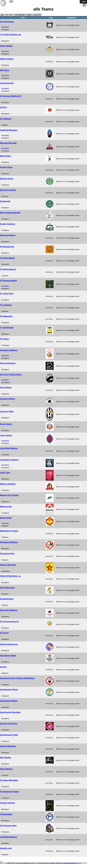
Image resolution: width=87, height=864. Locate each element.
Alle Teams (9, 15)
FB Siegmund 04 (7, 247)
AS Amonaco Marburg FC (10, 96)
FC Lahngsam (6, 305)
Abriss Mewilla (6, 46)
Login (11, 1)
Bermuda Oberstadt (8, 143)
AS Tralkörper (6, 119)
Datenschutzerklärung (70, 863)
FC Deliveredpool (7, 258)
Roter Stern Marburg (8, 610)
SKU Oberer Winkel (8, 656)
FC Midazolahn (6, 316)
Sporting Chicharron (8, 724)
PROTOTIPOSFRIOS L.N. (10, 576)
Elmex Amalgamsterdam (10, 213)
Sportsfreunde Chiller (9, 735)
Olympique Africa (7, 554)
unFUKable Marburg (8, 837)
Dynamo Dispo (6, 167)
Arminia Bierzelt (7, 83)
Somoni (3, 667)
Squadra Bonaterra (8, 746)
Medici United (6, 518)
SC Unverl (4, 633)
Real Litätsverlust (7, 588)
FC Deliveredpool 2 (8, 269)
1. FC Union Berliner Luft (10, 35)
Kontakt (58, 863)
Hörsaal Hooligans (8, 363)
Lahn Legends (6, 435)
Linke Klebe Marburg (9, 448)
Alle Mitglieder (20, 15)
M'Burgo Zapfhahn (8, 484)
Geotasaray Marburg (8, 350)
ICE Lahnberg (6, 387)
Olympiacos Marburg (9, 542)
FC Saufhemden (7, 328)
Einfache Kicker (6, 179)
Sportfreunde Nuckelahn (10, 712)
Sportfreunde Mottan (8, 701)
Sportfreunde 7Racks (9, 690)
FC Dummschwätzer (8, 281)
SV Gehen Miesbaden (9, 780)
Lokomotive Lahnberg (9, 460)
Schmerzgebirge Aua (9, 644)
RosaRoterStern (7, 599)
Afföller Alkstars (7, 59)
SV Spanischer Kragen (9, 792)
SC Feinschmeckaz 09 (9, 622)
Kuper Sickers (6, 424)
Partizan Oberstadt (8, 565)
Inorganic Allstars (7, 399)
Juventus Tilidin (6, 411)
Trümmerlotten (6, 814)
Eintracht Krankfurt (8, 190)
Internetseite (5, 27)
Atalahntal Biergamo (8, 130)
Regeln (28, 15)
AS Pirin (3, 107)
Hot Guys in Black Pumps (11, 375)
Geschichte (37, 15)
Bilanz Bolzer (5, 156)
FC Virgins (4, 339)
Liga (2, 15)
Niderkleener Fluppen (9, 531)
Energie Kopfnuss (7, 224)
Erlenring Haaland (7, 235)
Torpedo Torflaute (7, 803)
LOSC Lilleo (5, 473)
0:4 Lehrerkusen (7, 22)
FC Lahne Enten (7, 294)
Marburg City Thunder (9, 495)
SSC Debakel (5, 758)
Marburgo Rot (6, 507)
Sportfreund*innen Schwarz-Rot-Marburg (17, 678)
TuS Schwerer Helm (8, 826)
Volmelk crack (6, 848)
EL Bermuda (5, 201)
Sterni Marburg (6, 769)
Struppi (52, 863)
